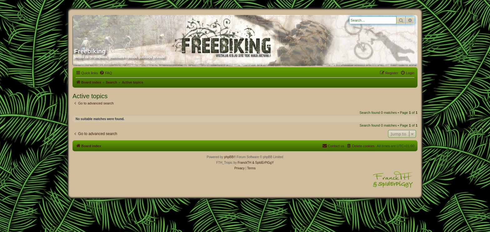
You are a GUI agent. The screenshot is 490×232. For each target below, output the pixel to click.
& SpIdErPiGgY (263, 162)
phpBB (228, 157)
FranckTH (244, 162)
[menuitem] (105, 73)
